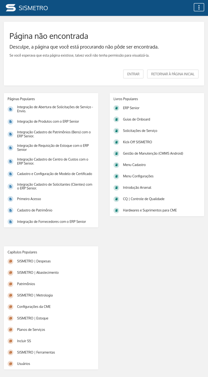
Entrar (133, 74)
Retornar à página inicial (172, 74)
